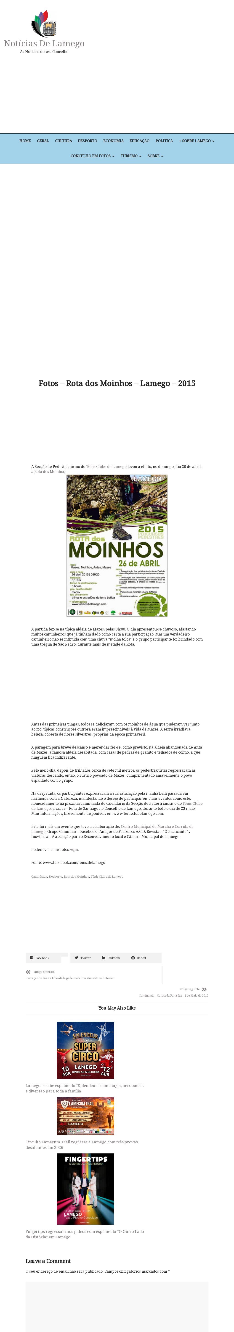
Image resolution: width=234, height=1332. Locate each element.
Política (165, 141)
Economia (114, 141)
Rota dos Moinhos (61, 408)
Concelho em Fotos (90, 156)
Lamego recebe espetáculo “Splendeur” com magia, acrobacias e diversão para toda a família (51, 1010)
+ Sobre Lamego (196, 141)
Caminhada (40, 811)
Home (24, 141)
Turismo (129, 156)
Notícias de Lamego (45, 43)
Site (29, 1205)
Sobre (154, 156)
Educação (140, 141)
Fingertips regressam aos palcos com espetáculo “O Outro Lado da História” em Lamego (174, 1024)
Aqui (75, 783)
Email (32, 1175)
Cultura (63, 141)
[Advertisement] (153, 94)
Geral (42, 141)
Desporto (87, 141)
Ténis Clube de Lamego (107, 403)
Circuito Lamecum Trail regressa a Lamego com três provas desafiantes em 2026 (113, 989)
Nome (32, 1145)
